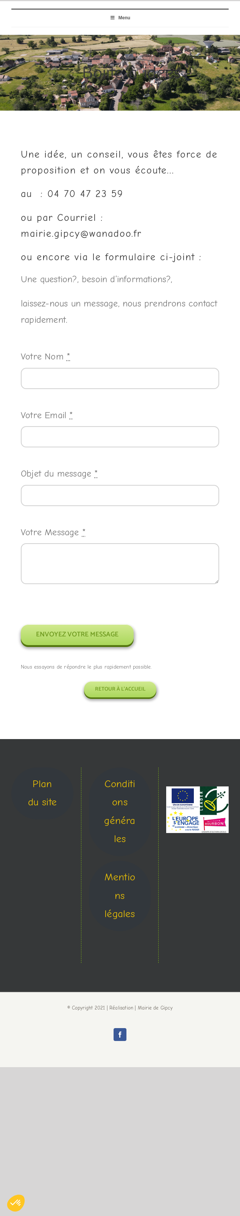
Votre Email (47, 415)
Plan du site (42, 793)
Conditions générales (119, 811)
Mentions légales (119, 895)
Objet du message (59, 473)
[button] (16, 1203)
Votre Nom (45, 356)
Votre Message (53, 532)
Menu (120, 17)
